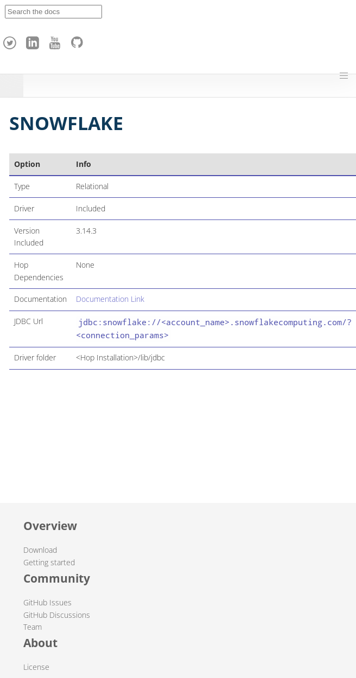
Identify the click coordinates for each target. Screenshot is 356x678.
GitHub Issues (47, 602)
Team (32, 627)
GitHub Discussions (56, 615)
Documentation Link (110, 299)
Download (40, 550)
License (36, 667)
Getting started (49, 562)
